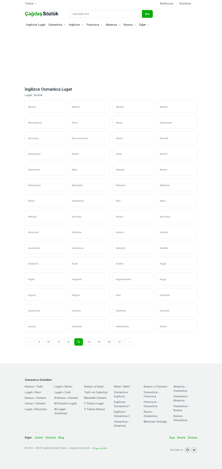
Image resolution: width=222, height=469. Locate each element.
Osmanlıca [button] (55, 24)
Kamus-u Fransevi (155, 386)
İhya (172, 437)
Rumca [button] (128, 24)
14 (88, 341)
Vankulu (50, 437)
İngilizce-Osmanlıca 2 (122, 413)
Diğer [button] (142, 24)
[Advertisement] (111, 56)
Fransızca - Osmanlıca (151, 404)
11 (59, 341)
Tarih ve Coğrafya (96, 392)
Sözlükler (185, 3)
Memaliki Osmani (95, 397)
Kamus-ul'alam (94, 386)
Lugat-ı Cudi (62, 392)
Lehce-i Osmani (35, 403)
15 (99, 341)
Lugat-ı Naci (33, 392)
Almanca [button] (111, 24)
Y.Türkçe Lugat (94, 403)
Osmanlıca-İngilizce (121, 394)
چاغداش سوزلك (99, 448)
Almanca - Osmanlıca (180, 388)
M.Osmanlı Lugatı (65, 403)
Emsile (181, 437)
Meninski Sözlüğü (155, 421)
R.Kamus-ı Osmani (66, 397)
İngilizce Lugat (35, 24)
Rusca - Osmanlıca (150, 413)
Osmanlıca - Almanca (181, 398)
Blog (61, 437)
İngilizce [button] (74, 24)
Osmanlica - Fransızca (151, 394)
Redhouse (166, 3)
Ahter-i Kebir (122, 386)
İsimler (39, 437)
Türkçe (29, 3)
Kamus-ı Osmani (35, 397)
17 (119, 341)
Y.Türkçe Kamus (94, 409)
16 (109, 341)
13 (78, 341)
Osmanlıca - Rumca (181, 408)
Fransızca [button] (93, 24)
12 (68, 341)
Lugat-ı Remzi (63, 386)
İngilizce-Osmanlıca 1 (122, 404)
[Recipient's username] (105, 14)
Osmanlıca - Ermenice (122, 423)
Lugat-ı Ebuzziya (36, 409)
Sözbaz (192, 437)
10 (48, 341)
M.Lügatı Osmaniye (60, 411)
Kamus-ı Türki (34, 386)
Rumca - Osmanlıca (180, 418)
